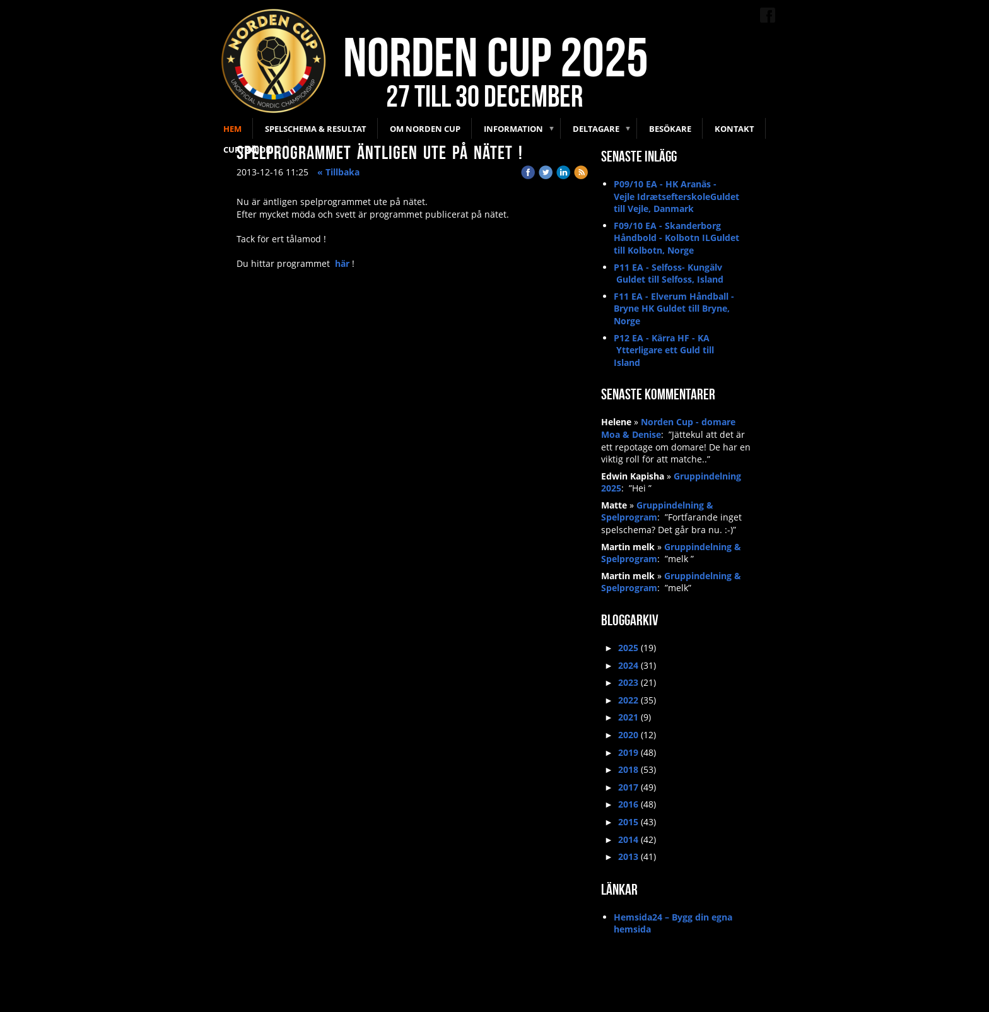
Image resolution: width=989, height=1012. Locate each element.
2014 (628, 839)
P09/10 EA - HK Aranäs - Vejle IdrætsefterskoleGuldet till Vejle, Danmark (676, 196)
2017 (628, 787)
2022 (628, 700)
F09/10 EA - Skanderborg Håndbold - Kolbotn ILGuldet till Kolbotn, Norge (676, 238)
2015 (628, 822)
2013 (628, 856)
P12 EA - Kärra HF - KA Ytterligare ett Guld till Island (664, 350)
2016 (628, 804)
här (342, 263)
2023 (628, 682)
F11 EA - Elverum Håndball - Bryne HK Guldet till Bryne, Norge (674, 308)
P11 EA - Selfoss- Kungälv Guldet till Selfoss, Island (668, 273)
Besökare (670, 128)
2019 (628, 752)
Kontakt (734, 128)
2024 (628, 665)
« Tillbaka (338, 172)
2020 (628, 735)
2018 (628, 769)
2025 (628, 648)
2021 (628, 717)
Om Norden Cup (425, 128)
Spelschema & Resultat (315, 128)
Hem (232, 128)
